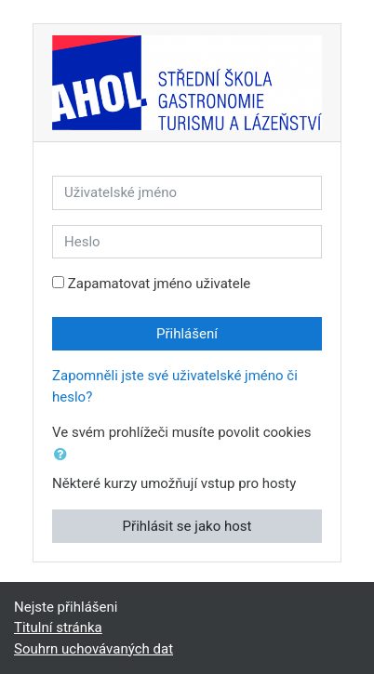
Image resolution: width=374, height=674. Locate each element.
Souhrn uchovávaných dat (93, 649)
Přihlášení (187, 333)
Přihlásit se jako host (187, 526)
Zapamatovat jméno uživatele (159, 283)
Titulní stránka (58, 627)
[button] (64, 455)
